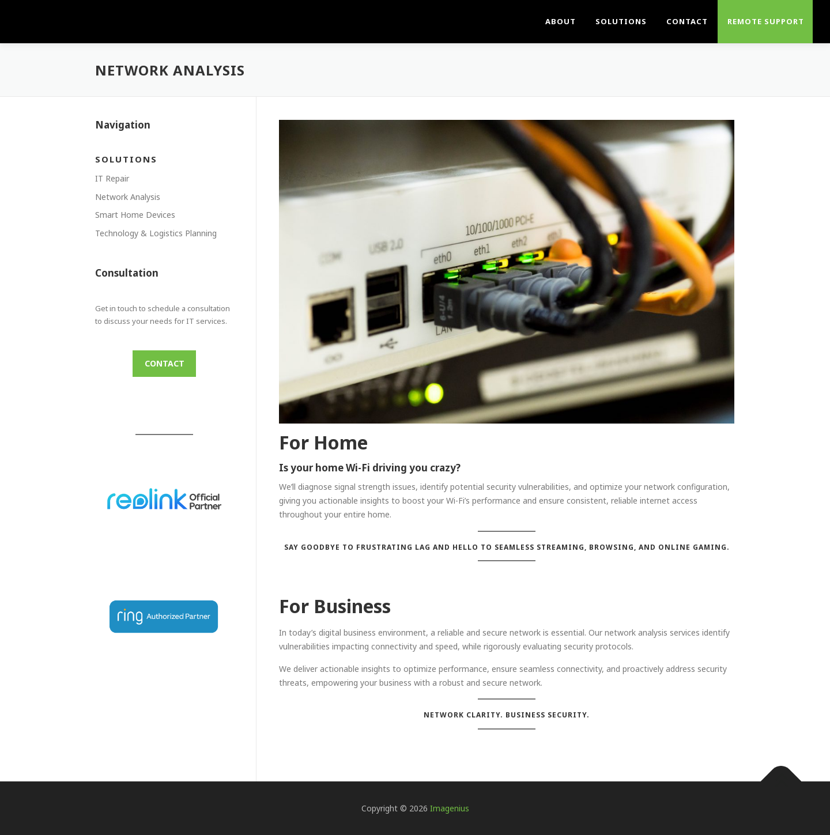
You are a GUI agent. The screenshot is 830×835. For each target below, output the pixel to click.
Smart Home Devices (135, 214)
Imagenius (449, 808)
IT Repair (112, 178)
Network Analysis (127, 196)
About (560, 21)
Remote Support (765, 21)
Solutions (621, 21)
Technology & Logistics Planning (156, 233)
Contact (687, 21)
